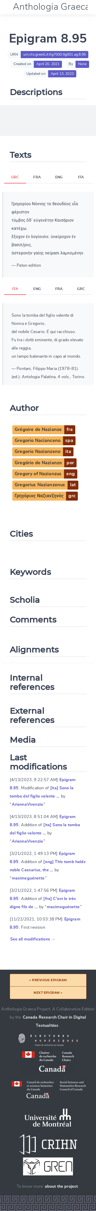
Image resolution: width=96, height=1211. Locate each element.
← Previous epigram (48, 980)
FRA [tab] (36, 177)
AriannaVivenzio (27, 804)
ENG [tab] (58, 177)
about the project (61, 1186)
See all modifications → (33, 939)
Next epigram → (48, 993)
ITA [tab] (81, 177)
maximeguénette (28, 878)
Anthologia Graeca (51, 7)
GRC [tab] (15, 177)
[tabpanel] (48, 235)
